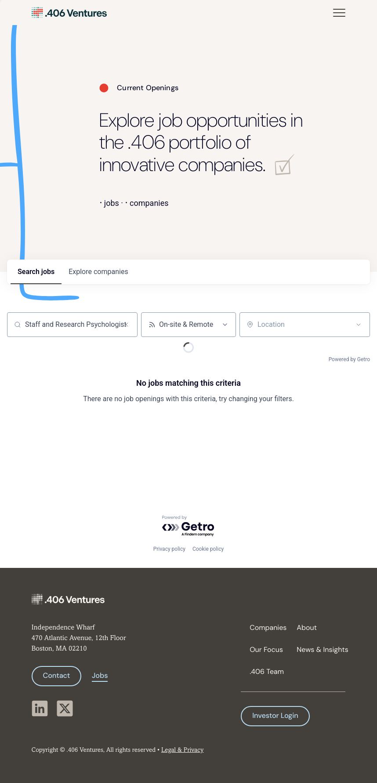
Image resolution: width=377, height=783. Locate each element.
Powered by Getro (349, 359)
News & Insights (317, 649)
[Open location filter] (358, 324)
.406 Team (267, 671)
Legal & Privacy (182, 750)
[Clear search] (126, 324)
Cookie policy (208, 549)
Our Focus (266, 649)
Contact (56, 676)
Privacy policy (169, 549)
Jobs (100, 676)
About (307, 627)
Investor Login (275, 716)
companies (98, 271)
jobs (36, 271)
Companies (268, 627)
